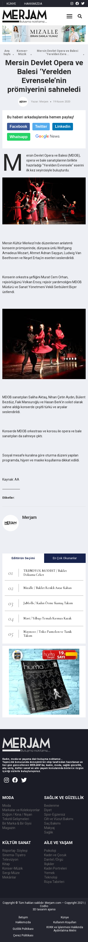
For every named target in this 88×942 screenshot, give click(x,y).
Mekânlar (9, 877)
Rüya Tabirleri (54, 882)
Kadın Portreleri (55, 868)
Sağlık (48, 832)
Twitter (41, 126)
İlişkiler (49, 864)
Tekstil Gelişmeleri (15, 819)
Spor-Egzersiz (54, 814)
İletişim (23, 917)
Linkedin (62, 126)
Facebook (18, 126)
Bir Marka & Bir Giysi (16, 823)
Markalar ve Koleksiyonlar (21, 810)
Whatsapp (18, 137)
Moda (6, 805)
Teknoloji (50, 877)
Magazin (8, 828)
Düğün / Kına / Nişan (17, 814)
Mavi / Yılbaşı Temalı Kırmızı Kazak (47, 618)
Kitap (6, 864)
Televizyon (10, 859)
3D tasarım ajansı (44, 909)
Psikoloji (50, 850)
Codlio (44, 906)
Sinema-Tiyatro (14, 855)
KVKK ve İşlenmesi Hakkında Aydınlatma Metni (64, 929)
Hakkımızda (23, 922)
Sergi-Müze (11, 873)
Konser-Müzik (22, 52)
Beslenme (51, 805)
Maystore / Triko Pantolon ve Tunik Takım (47, 634)
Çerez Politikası (23, 935)
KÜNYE (11, 3)
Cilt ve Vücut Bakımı (58, 819)
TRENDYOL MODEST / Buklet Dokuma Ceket (45, 573)
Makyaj (49, 828)
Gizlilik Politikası (23, 929)
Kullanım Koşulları (64, 922)
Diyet (48, 810)
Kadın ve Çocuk (55, 855)
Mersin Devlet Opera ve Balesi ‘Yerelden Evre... (57, 52)
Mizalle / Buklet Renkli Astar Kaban (47, 588)
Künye (65, 917)
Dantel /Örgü (53, 859)
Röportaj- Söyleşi (14, 850)
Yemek (49, 873)
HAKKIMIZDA (33, 3)
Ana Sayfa (6, 52)
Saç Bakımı (52, 823)
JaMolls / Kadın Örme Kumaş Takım (48, 603)
